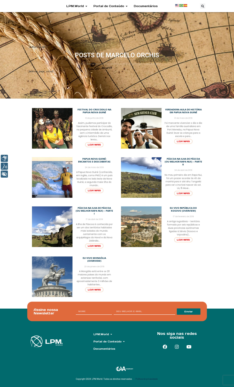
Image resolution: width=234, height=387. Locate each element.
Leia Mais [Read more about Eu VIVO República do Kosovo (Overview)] (183, 239)
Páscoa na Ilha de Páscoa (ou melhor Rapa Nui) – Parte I (94, 210)
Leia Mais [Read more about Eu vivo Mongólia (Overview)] (94, 289)
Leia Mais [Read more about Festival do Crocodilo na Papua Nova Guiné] (94, 144)
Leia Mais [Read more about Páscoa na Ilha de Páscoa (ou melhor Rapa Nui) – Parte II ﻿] (183, 193)
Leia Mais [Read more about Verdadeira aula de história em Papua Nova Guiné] (183, 141)
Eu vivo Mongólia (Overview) (94, 259)
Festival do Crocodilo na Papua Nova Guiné (94, 111)
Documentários (146, 6)
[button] (202, 6)
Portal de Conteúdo (110, 6)
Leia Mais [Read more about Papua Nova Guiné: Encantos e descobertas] (94, 190)
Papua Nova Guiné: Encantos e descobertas (94, 160)
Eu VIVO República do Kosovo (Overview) (183, 209)
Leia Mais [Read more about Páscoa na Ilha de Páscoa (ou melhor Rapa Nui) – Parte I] (94, 246)
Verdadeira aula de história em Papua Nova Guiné (183, 111)
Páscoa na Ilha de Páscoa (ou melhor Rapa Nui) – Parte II (183, 161)
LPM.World (76, 6)
